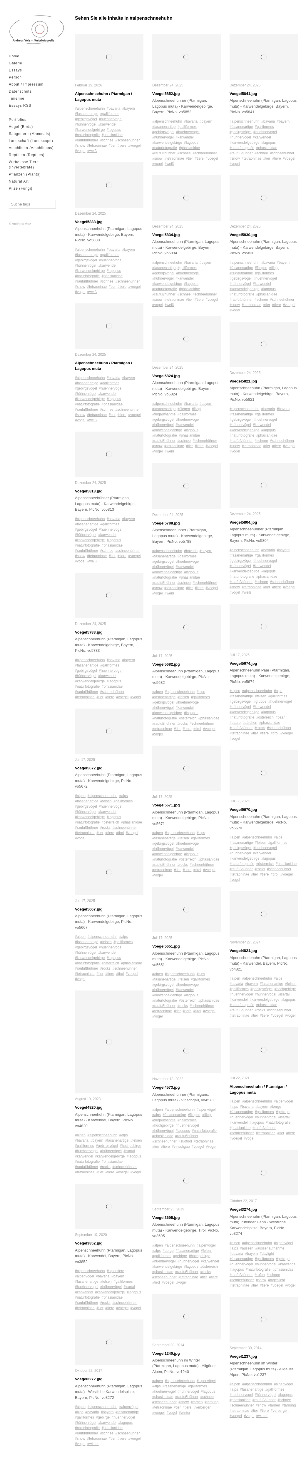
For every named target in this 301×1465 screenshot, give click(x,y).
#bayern (128, 108)
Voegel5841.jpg (243, 93)
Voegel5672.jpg (89, 768)
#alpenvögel (84, 1276)
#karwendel (107, 124)
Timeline (16, 98)
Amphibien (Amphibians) (31, 148)
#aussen (246, 1248)
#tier (112, 145)
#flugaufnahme (163, 414)
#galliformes (109, 114)
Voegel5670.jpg (243, 809)
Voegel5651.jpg (166, 946)
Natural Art (19, 181)
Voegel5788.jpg (166, 523)
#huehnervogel (110, 119)
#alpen (80, 796)
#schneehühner (127, 140)
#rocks (105, 828)
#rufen (260, 1275)
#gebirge (103, 1417)
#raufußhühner (86, 140)
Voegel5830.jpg (243, 235)
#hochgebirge (130, 1146)
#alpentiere (115, 1271)
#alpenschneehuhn (90, 108)
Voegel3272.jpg (89, 1379)
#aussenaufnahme (269, 1248)
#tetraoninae (97, 145)
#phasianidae (112, 135)
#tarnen (197, 1402)
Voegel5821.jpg (243, 381)
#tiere (122, 145)
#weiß (92, 151)
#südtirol (185, 1141)
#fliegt (196, 409)
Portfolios (17, 120)
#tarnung (211, 1402)
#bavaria (113, 108)
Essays (15, 70)
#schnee (106, 140)
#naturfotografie (87, 135)
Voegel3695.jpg (166, 1217)
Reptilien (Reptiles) (26, 155)
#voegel (134, 145)
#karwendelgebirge (90, 130)
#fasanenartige (86, 114)
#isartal (129, 1151)
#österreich (110, 822)
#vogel (80, 151)
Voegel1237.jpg (243, 1356)
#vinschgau (181, 1147)
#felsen (106, 801)
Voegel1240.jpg (166, 1353)
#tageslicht (276, 1280)
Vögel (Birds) (21, 127)
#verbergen (202, 1407)
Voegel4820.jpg (89, 1107)
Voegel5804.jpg (243, 522)
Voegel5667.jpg (89, 909)
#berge (168, 1251)
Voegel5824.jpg (166, 376)
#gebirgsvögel (86, 119)
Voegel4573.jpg (166, 1087)
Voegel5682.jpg (166, 664)
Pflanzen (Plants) (25, 174)
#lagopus (114, 130)
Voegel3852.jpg (89, 1243)
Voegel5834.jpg (166, 235)
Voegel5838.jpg (89, 222)
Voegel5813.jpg (89, 491)
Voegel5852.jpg (166, 93)
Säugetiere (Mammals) (29, 134)
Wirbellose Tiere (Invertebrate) (24, 164)
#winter (93, 1444)
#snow (80, 145)
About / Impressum (26, 84)
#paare (235, 723)
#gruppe (259, 701)
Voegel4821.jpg (243, 950)
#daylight (267, 1254)
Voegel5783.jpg (89, 632)
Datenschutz (20, 91)
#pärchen (250, 723)
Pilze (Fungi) (20, 188)
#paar (280, 717)
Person (15, 77)
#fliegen (184, 409)
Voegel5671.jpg (166, 805)
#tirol (120, 833)
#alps (123, 796)
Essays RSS (20, 105)
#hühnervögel (85, 124)
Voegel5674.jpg (243, 663)
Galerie (15, 63)
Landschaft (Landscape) (31, 141)
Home (14, 56)
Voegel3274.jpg (243, 1209)
